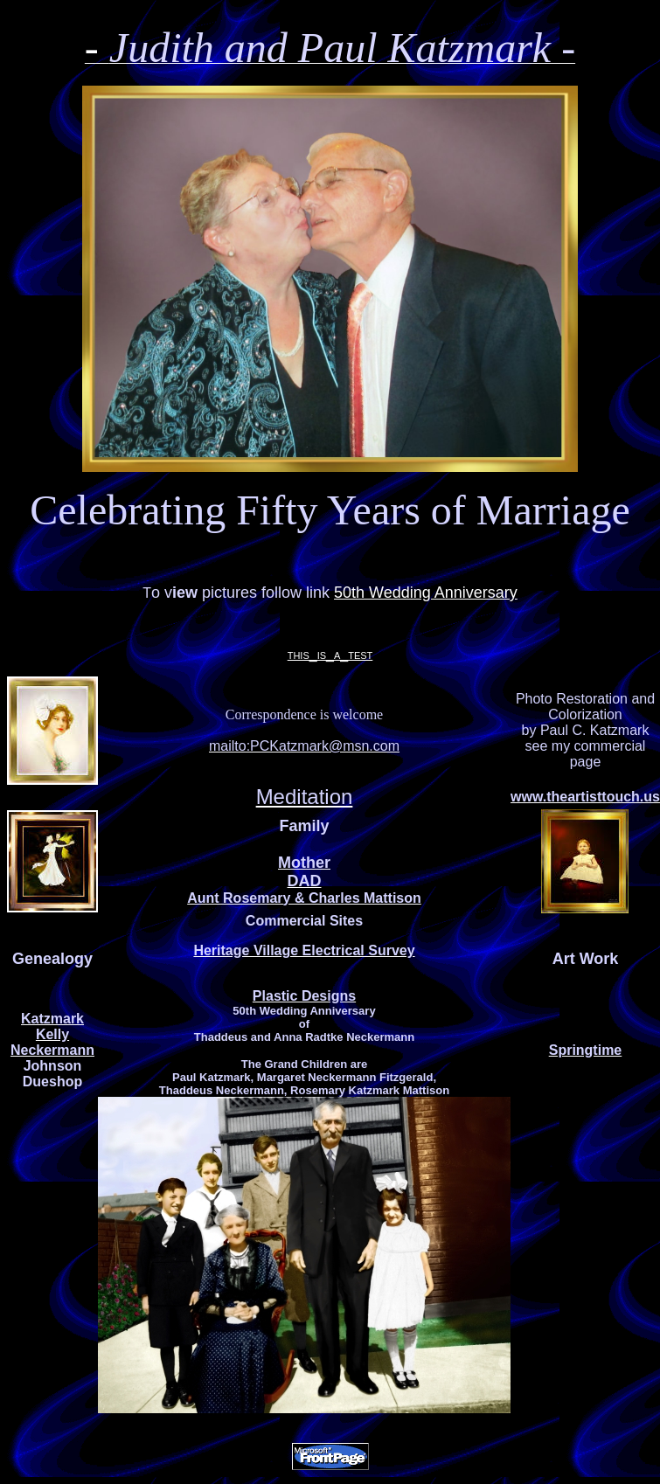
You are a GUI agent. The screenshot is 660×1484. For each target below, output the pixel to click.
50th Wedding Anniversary (426, 592)
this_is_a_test (330, 654)
